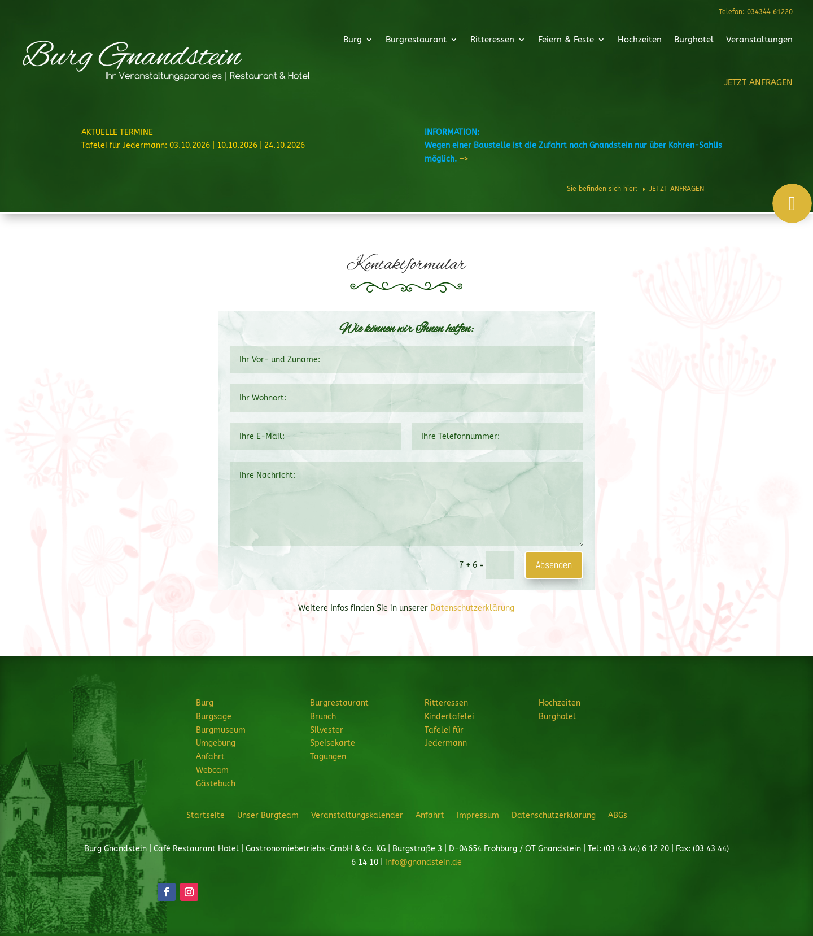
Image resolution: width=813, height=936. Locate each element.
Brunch (323, 716)
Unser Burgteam (268, 815)
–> (463, 159)
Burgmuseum (221, 730)
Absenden (554, 564)
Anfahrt (210, 756)
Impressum (478, 815)
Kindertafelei (449, 716)
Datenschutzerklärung (472, 608)
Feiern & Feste (553, 41)
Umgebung (215, 743)
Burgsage (213, 716)
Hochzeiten (620, 41)
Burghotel (670, 41)
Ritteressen (485, 41)
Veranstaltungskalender (357, 815)
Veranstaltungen (730, 41)
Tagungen (328, 756)
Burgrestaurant (415, 41)
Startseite (205, 815)
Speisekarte (332, 743)
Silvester (326, 730)
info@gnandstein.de (423, 862)
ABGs (617, 815)
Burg (356, 41)
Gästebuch (215, 784)
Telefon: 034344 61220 (755, 12)
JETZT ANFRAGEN (729, 80)
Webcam (212, 770)
